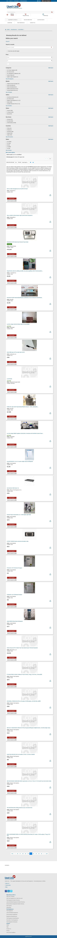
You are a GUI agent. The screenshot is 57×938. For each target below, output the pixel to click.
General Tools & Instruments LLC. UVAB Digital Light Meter (19, 514)
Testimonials (8, 885)
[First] (12, 854)
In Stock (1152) (9, 112)
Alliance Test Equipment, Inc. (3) (13, 100)
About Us (7, 883)
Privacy (8, 930)
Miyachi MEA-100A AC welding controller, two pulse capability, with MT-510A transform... (25, 270)
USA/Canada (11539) (11, 122)
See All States (9, 150)
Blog (6, 887)
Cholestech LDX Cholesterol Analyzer (14, 567)
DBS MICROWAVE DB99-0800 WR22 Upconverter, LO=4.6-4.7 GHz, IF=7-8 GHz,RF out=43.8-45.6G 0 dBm (29, 781)
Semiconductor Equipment (12, 914)
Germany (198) (9, 131)
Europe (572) (9, 119)
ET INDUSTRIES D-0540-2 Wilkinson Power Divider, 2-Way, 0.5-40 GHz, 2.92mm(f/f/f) (24, 674)
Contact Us (32, 22)
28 (22, 853)
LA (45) (8, 148)
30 (28, 853)
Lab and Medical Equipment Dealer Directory (16, 902)
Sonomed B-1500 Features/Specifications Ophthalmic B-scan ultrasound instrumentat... (24, 297)
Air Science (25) (10, 98)
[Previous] (15, 854)
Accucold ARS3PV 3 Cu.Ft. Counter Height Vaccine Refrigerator (20, 461)
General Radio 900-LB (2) (12, 90)
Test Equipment (10, 910)
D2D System (9, 905)
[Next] (44, 854)
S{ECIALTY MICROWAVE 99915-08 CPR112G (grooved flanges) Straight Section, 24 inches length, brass (28, 727)
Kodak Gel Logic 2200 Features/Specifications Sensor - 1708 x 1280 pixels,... (22, 406)
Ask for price (11, 198)
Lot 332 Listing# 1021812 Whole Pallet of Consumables (18, 324)
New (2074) (9, 113)
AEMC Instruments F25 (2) (12, 88)
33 (36, 853)
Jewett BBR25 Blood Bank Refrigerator (15, 621)
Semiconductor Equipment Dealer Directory (15, 903)
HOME (8, 29)
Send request (11, 254)
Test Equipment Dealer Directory (13, 900)
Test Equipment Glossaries (12, 921)
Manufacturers (14, 29)
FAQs (8, 925)
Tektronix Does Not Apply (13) (12, 83)
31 (30, 853)
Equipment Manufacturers (12, 916)
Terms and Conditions (11, 932)
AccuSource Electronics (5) (12, 97)
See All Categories (9, 78)
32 (33, 853)
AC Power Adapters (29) (11, 70)
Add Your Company (10, 896)
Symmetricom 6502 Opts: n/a (13, 488)
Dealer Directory (28, 19)
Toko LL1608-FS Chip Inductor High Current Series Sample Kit (19, 215)
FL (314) (8, 143)
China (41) (8, 128)
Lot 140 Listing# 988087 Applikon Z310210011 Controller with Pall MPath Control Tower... (25, 433)
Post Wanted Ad (20, 22)
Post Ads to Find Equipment (12, 920)
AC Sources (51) (10, 71)
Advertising (9, 907)
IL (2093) (8, 146)
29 (25, 853)
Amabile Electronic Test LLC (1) (13, 103)
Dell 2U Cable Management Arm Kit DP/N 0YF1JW (17, 188)
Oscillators (7, 865)
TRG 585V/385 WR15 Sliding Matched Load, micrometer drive (19, 807)
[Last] (46, 854)
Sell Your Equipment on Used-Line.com (15, 898)
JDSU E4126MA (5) (10, 85)
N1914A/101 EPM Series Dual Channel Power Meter (17, 242)
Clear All (7, 41)
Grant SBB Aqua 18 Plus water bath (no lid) (16, 352)
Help (7, 926)
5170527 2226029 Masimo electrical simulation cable (17, 541)
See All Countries (9, 136)
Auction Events (40, 19)
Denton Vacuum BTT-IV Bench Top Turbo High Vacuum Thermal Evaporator (22, 647)
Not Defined (21, 29)
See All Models (9, 92)
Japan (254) (9, 134)
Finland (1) (9, 129)
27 (20, 853)
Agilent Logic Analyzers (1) (12, 76)
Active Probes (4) (10, 75)
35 (41, 853)
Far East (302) (9, 121)
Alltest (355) (9, 102)
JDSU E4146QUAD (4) (11, 86)
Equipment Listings (12, 19)
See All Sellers (9, 105)
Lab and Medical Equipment (12, 912)
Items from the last (10, 162)
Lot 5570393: (9, 378)
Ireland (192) (9, 133)
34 (38, 853)
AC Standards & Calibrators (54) (13, 73)
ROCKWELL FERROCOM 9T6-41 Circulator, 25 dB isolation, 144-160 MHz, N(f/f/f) (24, 701)
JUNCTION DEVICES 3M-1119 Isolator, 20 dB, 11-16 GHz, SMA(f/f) (21, 754)
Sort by (19, 162)
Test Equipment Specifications (13, 918)
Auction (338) (9, 110)
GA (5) (8, 145)
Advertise (9, 22)
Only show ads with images (13, 51)
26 (17, 853)
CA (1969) (8, 141)
